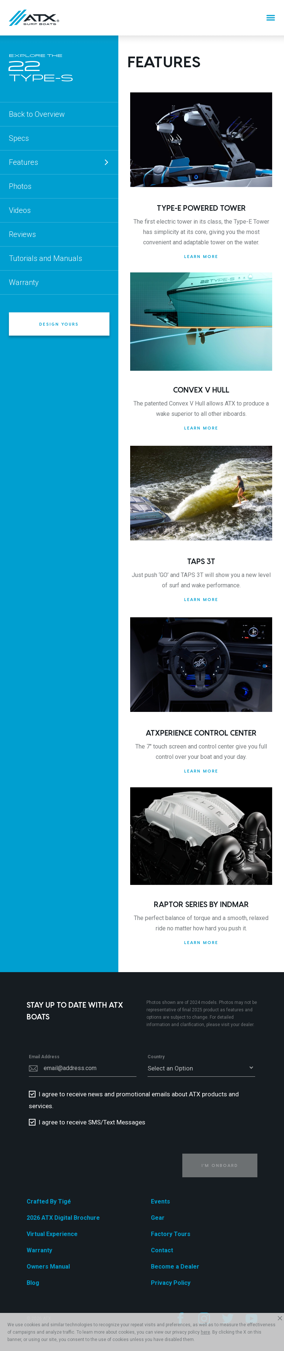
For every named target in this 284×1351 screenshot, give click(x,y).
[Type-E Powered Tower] (201, 139)
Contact (162, 1250)
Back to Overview (37, 114)
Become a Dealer (175, 1266)
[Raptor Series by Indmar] (201, 836)
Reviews (22, 234)
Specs (19, 138)
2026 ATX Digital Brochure (63, 1217)
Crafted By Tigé (49, 1201)
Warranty (24, 282)
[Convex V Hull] (201, 321)
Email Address (44, 1056)
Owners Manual (48, 1266)
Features (59, 162)
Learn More (201, 256)
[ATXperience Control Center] (201, 664)
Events (160, 1201)
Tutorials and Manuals (45, 258)
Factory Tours (170, 1234)
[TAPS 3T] (201, 493)
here (205, 1332)
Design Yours (59, 324)
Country (156, 1056)
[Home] (34, 17)
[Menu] (271, 18)
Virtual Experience (52, 1234)
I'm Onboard (220, 1165)
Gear (158, 1217)
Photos (20, 186)
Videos (20, 210)
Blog (33, 1282)
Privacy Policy (170, 1282)
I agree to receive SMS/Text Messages (91, 1122)
